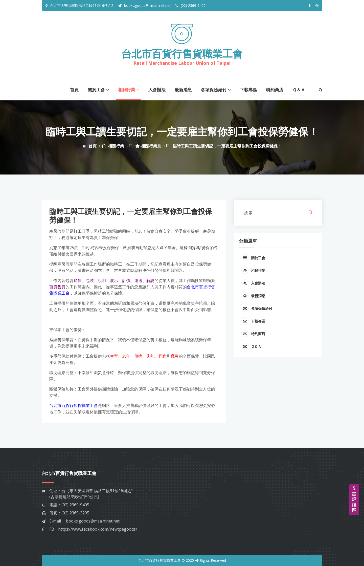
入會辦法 (157, 90)
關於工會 (98, 90)
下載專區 (248, 90)
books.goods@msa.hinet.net (144, 5)
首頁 (74, 90)
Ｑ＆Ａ (298, 90)
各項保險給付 (216, 90)
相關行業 (128, 90)
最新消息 (183, 90)
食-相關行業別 (145, 146)
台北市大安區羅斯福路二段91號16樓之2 (81, 5)
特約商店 (274, 90)
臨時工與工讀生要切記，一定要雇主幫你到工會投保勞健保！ (224, 146)
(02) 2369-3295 (75, 513)
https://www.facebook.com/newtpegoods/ (97, 529)
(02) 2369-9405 (190, 5)
